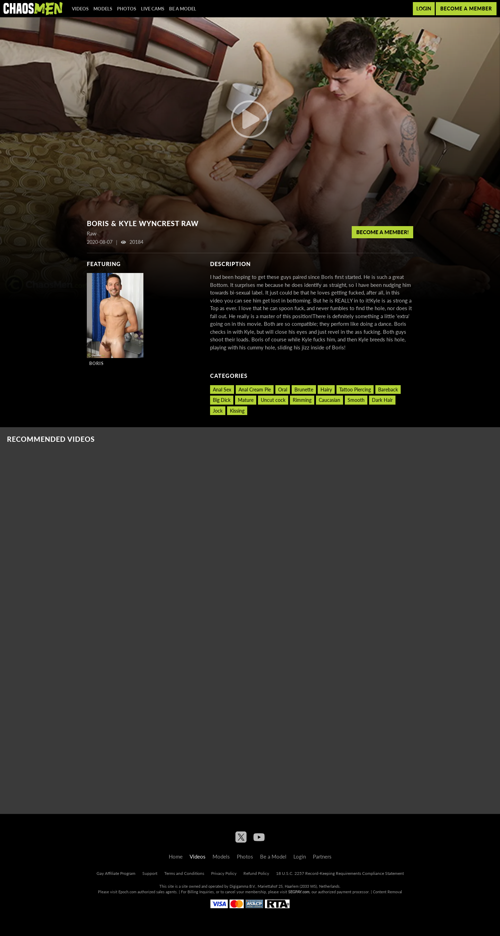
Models (102, 8)
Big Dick (222, 400)
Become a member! (382, 232)
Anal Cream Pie (255, 389)
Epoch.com (127, 891)
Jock (218, 411)
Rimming (302, 400)
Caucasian (329, 400)
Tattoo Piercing (355, 389)
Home (176, 856)
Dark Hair (382, 400)
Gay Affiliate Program (116, 873)
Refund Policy (256, 873)
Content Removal (387, 891)
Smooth (356, 400)
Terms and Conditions (184, 873)
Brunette (303, 389)
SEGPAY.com (298, 891)
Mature (245, 400)
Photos (126, 8)
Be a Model (182, 8)
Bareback (388, 389)
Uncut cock (273, 400)
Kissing (237, 411)
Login (423, 8)
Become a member (466, 8)
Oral (282, 389)
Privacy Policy (223, 873)
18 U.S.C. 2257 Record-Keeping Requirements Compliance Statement (340, 873)
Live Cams (152, 8)
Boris (96, 363)
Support (149, 873)
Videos (80, 8)
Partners (322, 856)
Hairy (326, 389)
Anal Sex (222, 389)
